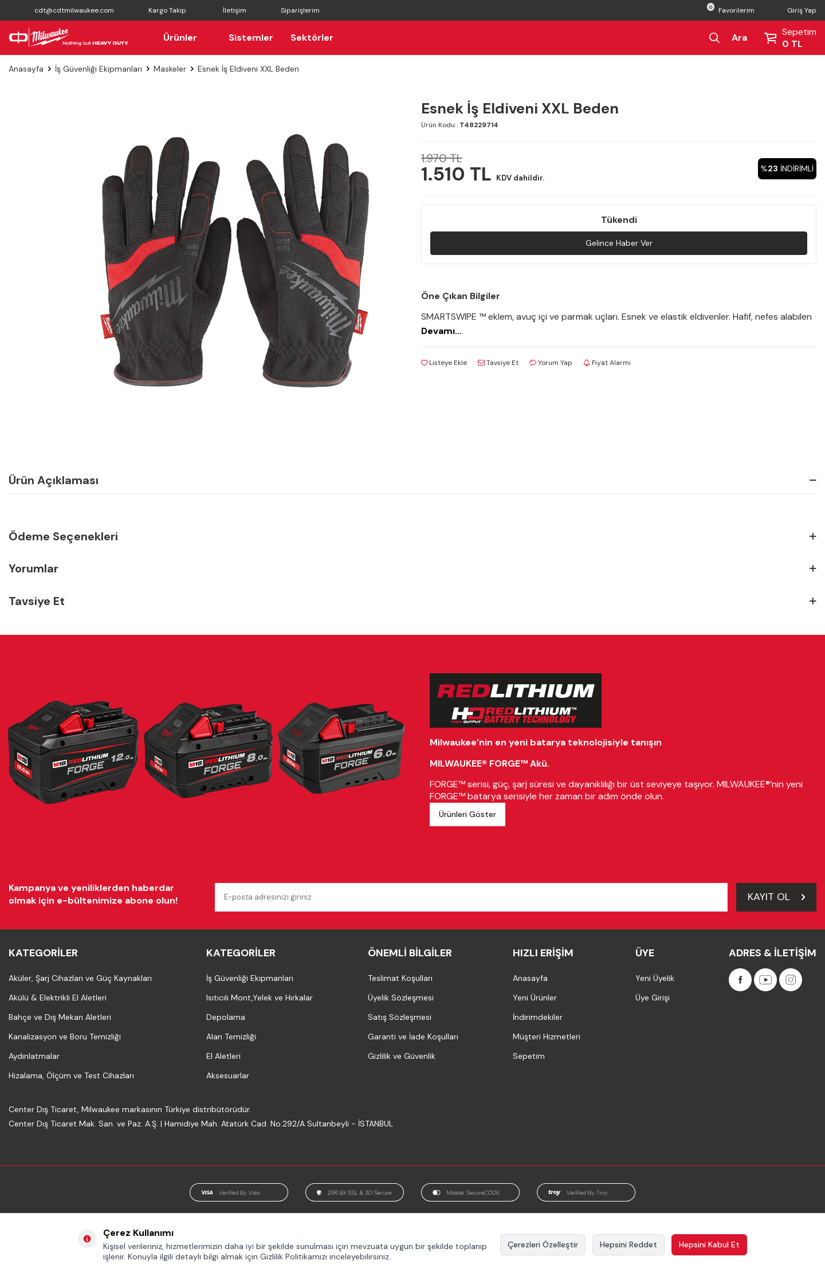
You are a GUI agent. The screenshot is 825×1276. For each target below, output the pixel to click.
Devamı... (441, 331)
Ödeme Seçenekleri (412, 536)
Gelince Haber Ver (619, 243)
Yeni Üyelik (654, 978)
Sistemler (251, 38)
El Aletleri (223, 1056)
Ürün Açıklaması (412, 480)
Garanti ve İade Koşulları (413, 1036)
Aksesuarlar (227, 1075)
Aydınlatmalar (34, 1056)
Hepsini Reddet (628, 1244)
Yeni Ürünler (535, 997)
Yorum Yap (550, 362)
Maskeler (170, 69)
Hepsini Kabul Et (709, 1244)
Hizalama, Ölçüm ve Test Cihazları (71, 1075)
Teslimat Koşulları (400, 978)
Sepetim (529, 1056)
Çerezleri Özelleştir (543, 1244)
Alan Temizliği (231, 1036)
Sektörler (311, 38)
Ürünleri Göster (467, 814)
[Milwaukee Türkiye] (69, 38)
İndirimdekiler (538, 1017)
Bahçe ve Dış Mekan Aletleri (60, 1017)
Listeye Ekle (444, 362)
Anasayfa (26, 69)
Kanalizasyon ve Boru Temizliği (65, 1036)
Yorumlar (412, 568)
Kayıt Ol (776, 897)
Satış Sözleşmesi (399, 1017)
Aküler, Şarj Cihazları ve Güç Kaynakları (80, 978)
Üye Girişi (652, 997)
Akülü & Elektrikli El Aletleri (58, 997)
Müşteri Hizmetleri (546, 1036)
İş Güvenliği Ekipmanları (98, 69)
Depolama (225, 1017)
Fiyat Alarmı (607, 362)
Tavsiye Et (498, 362)
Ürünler (187, 38)
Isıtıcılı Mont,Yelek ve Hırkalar (259, 997)
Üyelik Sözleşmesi (401, 997)
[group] (235, 261)
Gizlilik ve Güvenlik (401, 1056)
